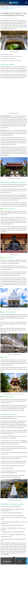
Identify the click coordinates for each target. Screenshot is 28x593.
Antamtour (13, 27)
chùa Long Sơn (13, 116)
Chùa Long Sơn (4, 20)
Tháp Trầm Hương (6, 512)
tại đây (7, 554)
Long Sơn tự (11, 66)
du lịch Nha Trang (15, 147)
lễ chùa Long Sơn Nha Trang (11, 440)
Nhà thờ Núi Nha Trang (7, 517)
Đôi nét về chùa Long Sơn (7, 54)
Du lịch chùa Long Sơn (5, 416)
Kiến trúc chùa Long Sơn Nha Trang (8, 184)
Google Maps (16, 113)
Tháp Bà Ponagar (6, 506)
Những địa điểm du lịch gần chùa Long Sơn (11, 60)
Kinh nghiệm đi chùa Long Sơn (8, 58)
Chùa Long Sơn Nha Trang (12, 130)
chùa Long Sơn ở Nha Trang (20, 360)
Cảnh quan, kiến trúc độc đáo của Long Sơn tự (12, 56)
